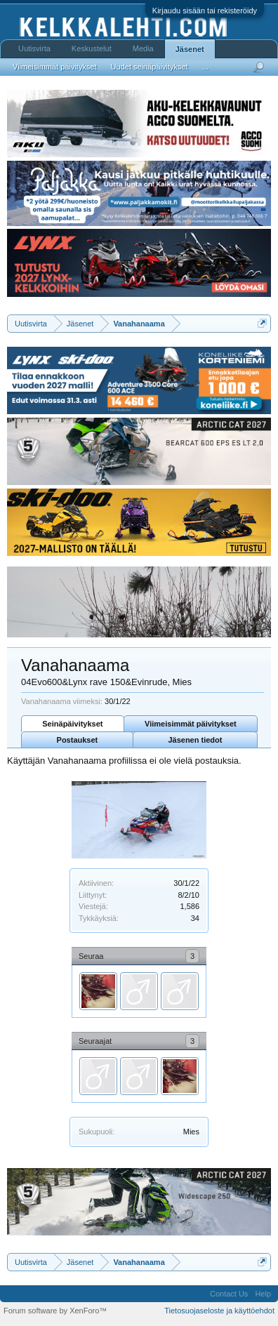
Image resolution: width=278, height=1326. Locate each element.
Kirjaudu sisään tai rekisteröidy (204, 10)
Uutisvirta (34, 48)
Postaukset (77, 740)
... (205, 66)
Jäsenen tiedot (195, 740)
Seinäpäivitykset (72, 724)
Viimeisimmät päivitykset (191, 724)
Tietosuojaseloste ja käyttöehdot (219, 1310)
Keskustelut (92, 48)
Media (143, 48)
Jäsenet (190, 49)
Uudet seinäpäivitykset (149, 66)
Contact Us (229, 1293)
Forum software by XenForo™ (55, 1310)
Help (263, 1293)
